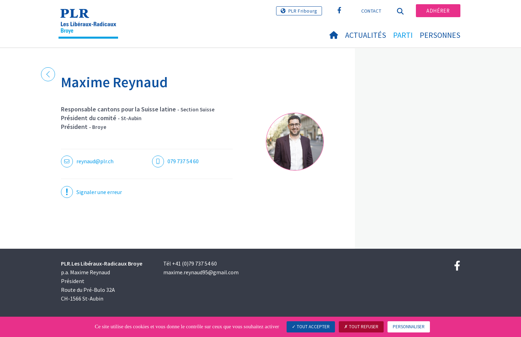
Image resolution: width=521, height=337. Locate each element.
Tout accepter (311, 327)
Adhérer (438, 10)
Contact (371, 11)
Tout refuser (361, 327)
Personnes (440, 35)
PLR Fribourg (302, 11)
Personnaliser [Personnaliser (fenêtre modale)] (409, 327)
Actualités (365, 35)
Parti (403, 35)
